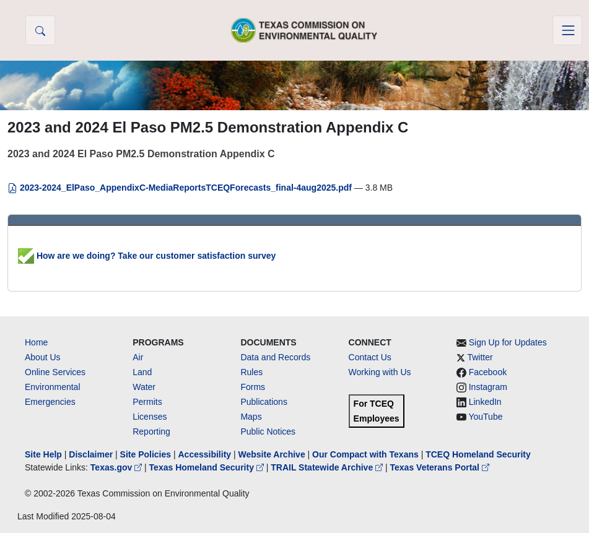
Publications (263, 402)
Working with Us (380, 372)
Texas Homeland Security (207, 467)
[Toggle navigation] (567, 30)
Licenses (150, 417)
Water (144, 387)
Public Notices (267, 431)
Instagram (488, 387)
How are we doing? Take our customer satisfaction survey (147, 256)
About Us (43, 357)
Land (142, 372)
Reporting (151, 431)
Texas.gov (117, 467)
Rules (251, 372)
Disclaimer (91, 454)
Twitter (479, 357)
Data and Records (275, 357)
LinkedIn (485, 402)
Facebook (488, 372)
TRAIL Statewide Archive (328, 467)
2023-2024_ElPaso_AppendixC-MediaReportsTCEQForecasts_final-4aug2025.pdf (180, 188)
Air (138, 357)
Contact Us (370, 357)
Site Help (43, 454)
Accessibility (205, 454)
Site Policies (145, 454)
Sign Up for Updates (508, 342)
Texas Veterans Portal (439, 467)
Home (36, 342)
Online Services (55, 372)
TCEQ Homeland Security (478, 454)
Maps (250, 417)
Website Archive (271, 454)
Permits (147, 402)
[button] (40, 30)
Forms (252, 387)
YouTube (485, 417)
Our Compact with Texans (365, 454)
